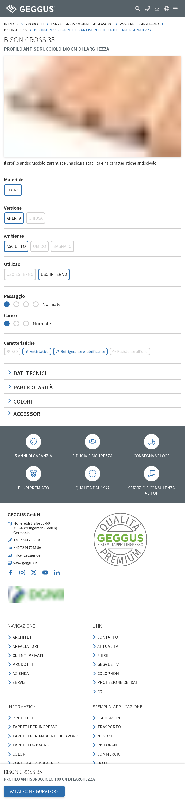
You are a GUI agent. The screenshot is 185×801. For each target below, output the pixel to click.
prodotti (34, 24)
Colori (20, 401)
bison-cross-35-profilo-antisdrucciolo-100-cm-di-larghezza (93, 29)
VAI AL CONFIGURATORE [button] (34, 791)
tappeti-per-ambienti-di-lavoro (82, 24)
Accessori (25, 414)
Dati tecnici (27, 373)
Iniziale (11, 24)
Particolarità (30, 387)
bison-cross (15, 29)
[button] (138, 8)
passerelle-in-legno (139, 24)
